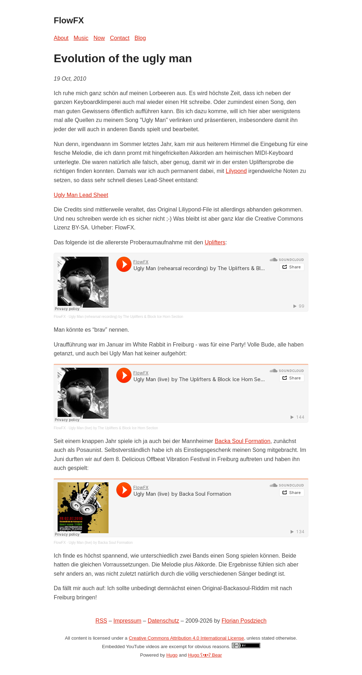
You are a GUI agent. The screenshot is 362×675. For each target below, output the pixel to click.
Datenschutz (163, 621)
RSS (101, 621)
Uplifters (215, 242)
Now (99, 38)
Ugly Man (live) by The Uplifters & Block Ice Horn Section (113, 428)
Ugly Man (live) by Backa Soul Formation (101, 543)
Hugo (171, 655)
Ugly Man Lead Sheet (81, 195)
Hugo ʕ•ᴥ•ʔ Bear (205, 655)
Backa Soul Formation (242, 441)
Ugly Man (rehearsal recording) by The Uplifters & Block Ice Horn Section (126, 317)
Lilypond (236, 171)
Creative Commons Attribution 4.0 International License (186, 638)
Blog (140, 38)
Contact (119, 38)
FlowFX (60, 317)
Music (81, 38)
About (61, 38)
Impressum (127, 621)
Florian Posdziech (244, 621)
